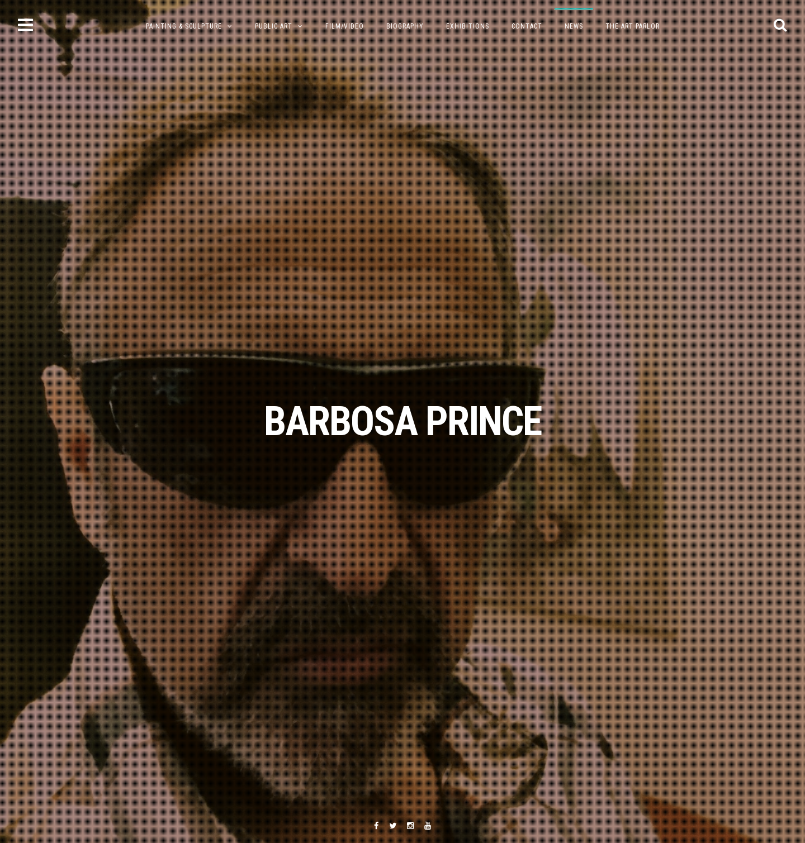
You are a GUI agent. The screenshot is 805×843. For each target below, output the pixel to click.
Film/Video (344, 26)
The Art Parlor (632, 26)
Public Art (273, 26)
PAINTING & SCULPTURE (184, 26)
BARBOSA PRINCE (402, 421)
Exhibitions (467, 26)
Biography (405, 26)
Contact (527, 26)
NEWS (574, 26)
